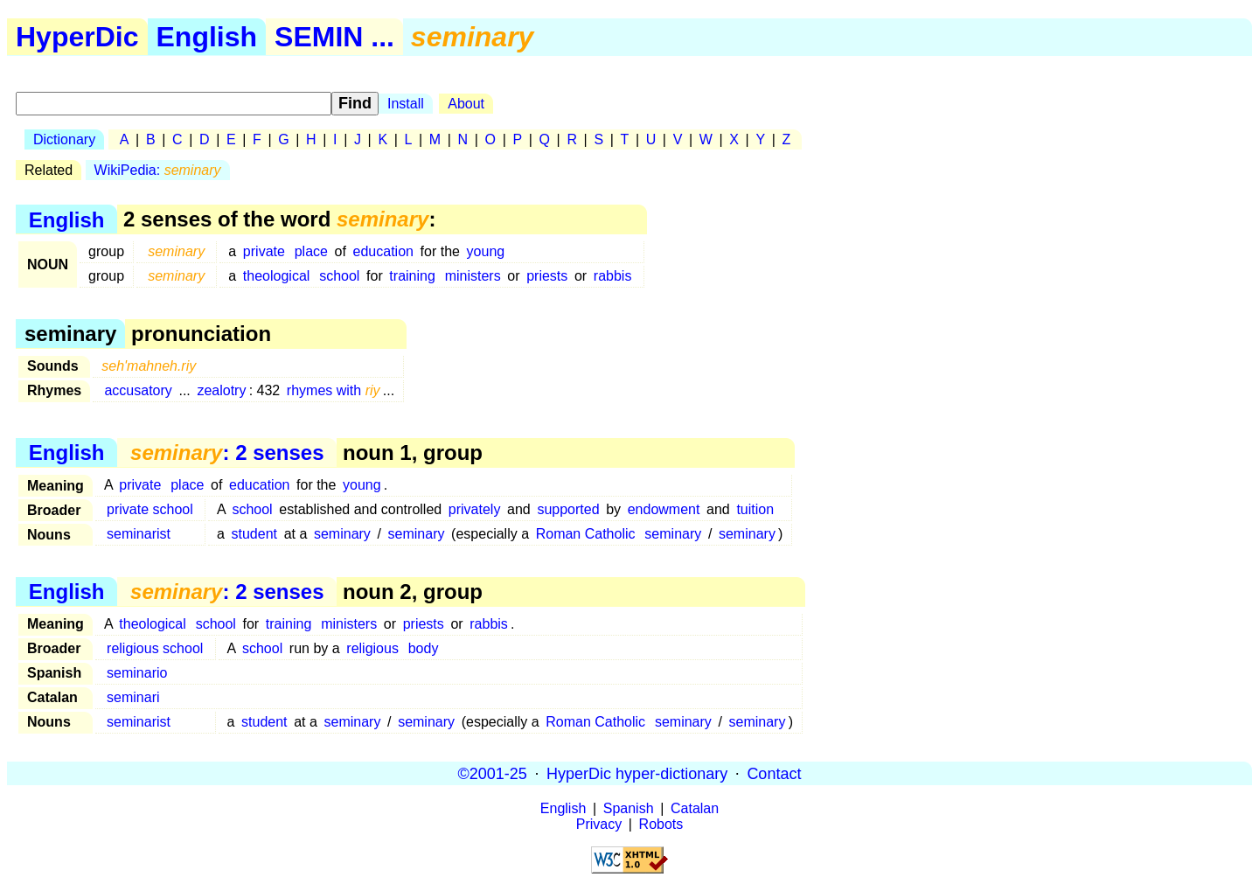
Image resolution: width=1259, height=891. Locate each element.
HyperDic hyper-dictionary (636, 773)
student (254, 533)
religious (372, 648)
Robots (661, 824)
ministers (473, 275)
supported (568, 509)
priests (546, 275)
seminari (133, 697)
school (339, 275)
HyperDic (77, 36)
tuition (755, 509)
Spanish (628, 808)
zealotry (221, 390)
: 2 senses (226, 452)
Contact (774, 773)
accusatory (137, 390)
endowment (664, 509)
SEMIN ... (334, 36)
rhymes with (333, 390)
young (486, 251)
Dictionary (64, 139)
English (207, 36)
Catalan (695, 808)
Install (405, 103)
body (423, 648)
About (466, 103)
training (412, 275)
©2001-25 (492, 773)
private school (150, 509)
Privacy (599, 824)
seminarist (138, 533)
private (264, 251)
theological (276, 275)
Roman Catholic (586, 533)
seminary (342, 533)
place (311, 251)
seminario (137, 672)
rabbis (613, 275)
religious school (155, 648)
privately (475, 509)
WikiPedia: (157, 170)
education (383, 251)
